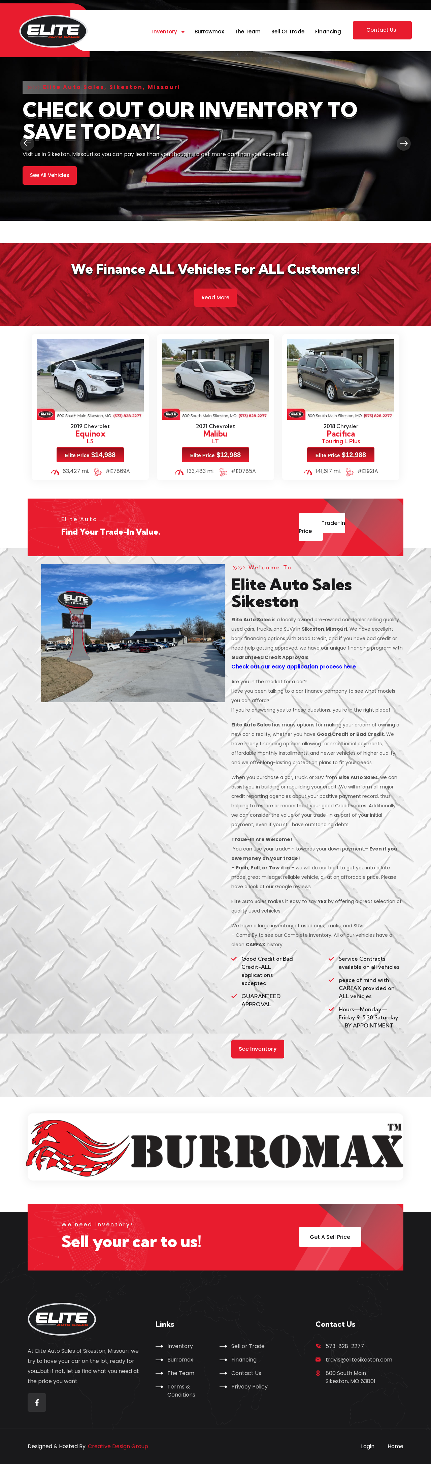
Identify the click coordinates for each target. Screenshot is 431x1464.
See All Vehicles (49, 175)
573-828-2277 (345, 1346)
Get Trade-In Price (322, 527)
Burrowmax (209, 31)
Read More (215, 297)
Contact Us (246, 1373)
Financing (328, 31)
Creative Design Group (118, 1446)
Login (367, 1446)
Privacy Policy (249, 1387)
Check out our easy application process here (294, 666)
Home (395, 1446)
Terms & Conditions (181, 1391)
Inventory (164, 31)
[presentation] (27, 144)
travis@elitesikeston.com (359, 1360)
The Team (248, 31)
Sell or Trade (287, 31)
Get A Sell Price (330, 1237)
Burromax (180, 1360)
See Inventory (258, 1049)
